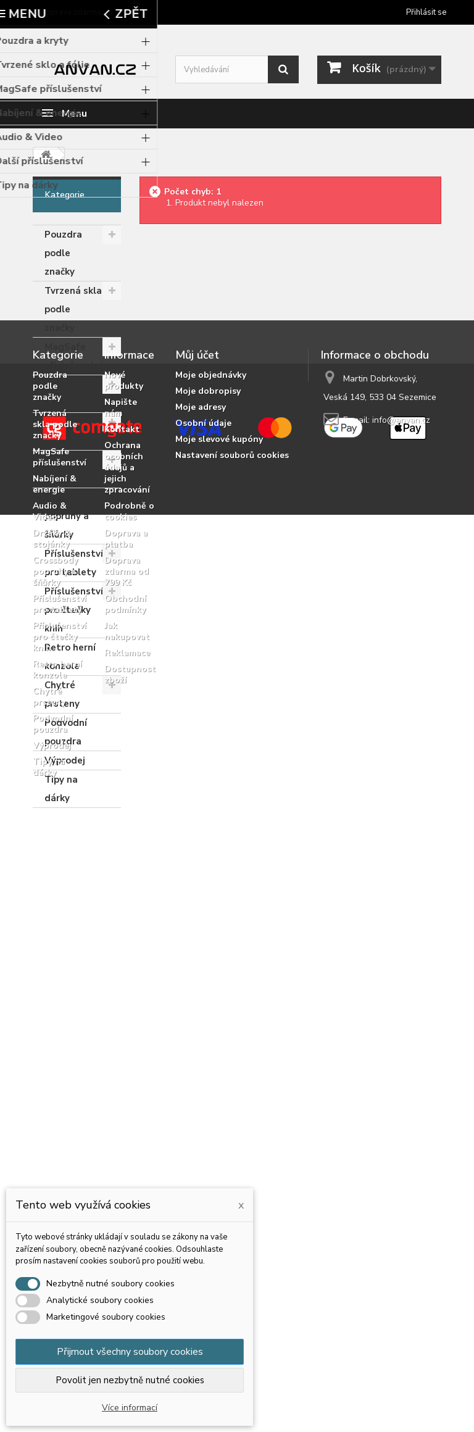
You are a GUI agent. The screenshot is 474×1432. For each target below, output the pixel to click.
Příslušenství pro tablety (73, 562)
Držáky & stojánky (64, 469)
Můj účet (197, 892)
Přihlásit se (426, 12)
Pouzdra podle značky (63, 253)
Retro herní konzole (70, 656)
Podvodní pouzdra (65, 732)
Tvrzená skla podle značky (73, 309)
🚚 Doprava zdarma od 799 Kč (84, 12)
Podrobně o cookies (129, 1048)
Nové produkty (123, 917)
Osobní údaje (203, 960)
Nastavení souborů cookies (232, 992)
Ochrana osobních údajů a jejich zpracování (127, 1004)
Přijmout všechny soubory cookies (130, 1352)
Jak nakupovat (126, 1168)
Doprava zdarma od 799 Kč (126, 1108)
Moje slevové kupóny (219, 976)
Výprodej (64, 760)
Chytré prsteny (62, 694)
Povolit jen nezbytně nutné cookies (130, 1380)
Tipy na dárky (61, 788)
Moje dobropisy (208, 928)
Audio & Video (62, 431)
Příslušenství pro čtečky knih (73, 610)
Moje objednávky (210, 912)
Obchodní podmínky (125, 1141)
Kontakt (121, 966)
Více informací (129, 1407)
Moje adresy (200, 944)
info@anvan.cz (401, 957)
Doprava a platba (126, 1075)
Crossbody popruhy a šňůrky (68, 516)
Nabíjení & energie (67, 393)
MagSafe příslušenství (73, 356)
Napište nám (120, 944)
